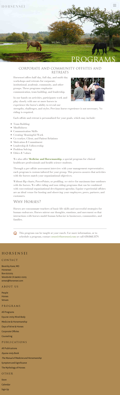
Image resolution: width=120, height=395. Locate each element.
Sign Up (5, 389)
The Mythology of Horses (13, 368)
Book (10, 353)
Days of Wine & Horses (12, 326)
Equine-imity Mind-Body (13, 317)
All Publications (9, 348)
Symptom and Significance (14, 363)
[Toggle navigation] (114, 5)
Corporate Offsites (10, 331)
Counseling (7, 336)
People (5, 293)
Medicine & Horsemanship (14, 322)
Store (4, 380)
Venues (5, 300)
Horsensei (15, 253)
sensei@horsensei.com (63, 236)
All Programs (8, 312)
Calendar (6, 384)
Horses (5, 296)
